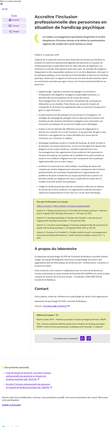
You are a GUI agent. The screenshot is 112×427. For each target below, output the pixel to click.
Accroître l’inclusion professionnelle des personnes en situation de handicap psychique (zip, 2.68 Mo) (29, 386)
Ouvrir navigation (1, 3)
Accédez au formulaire (11, 405)
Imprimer (14, 20)
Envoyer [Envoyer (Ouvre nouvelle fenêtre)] (14, 25)
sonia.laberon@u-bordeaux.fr (55, 306)
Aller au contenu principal (10, 1)
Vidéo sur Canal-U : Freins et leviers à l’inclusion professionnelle (63, 206)
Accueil (4, 9)
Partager (14, 31)
